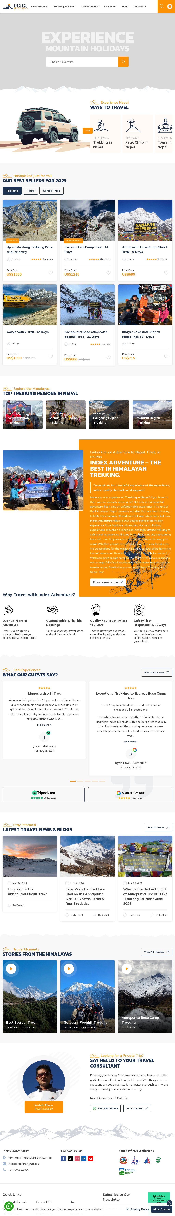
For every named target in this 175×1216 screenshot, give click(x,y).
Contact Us (139, 6)
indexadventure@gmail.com (24, 1163)
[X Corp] (70, 1158)
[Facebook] (63, 1158)
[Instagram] (77, 1158)
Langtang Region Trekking (105, 420)
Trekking (12, 190)
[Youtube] (90, 1158)
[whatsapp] (9, 1206)
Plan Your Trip (137, 1108)
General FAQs (44, 1202)
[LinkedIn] (83, 1158)
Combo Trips (51, 190)
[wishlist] (169, 6)
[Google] (130, 793)
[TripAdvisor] (43, 793)
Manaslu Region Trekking (148, 420)
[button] (123, 62)
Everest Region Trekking (18, 420)
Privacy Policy (137, 1209)
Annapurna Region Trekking (63, 420)
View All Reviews (156, 672)
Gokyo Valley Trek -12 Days (28, 332)
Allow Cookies (161, 1209)
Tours (31, 190)
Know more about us (108, 582)
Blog (125, 6)
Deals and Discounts (15, 1202)
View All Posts (158, 827)
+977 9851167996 (19, 1169)
